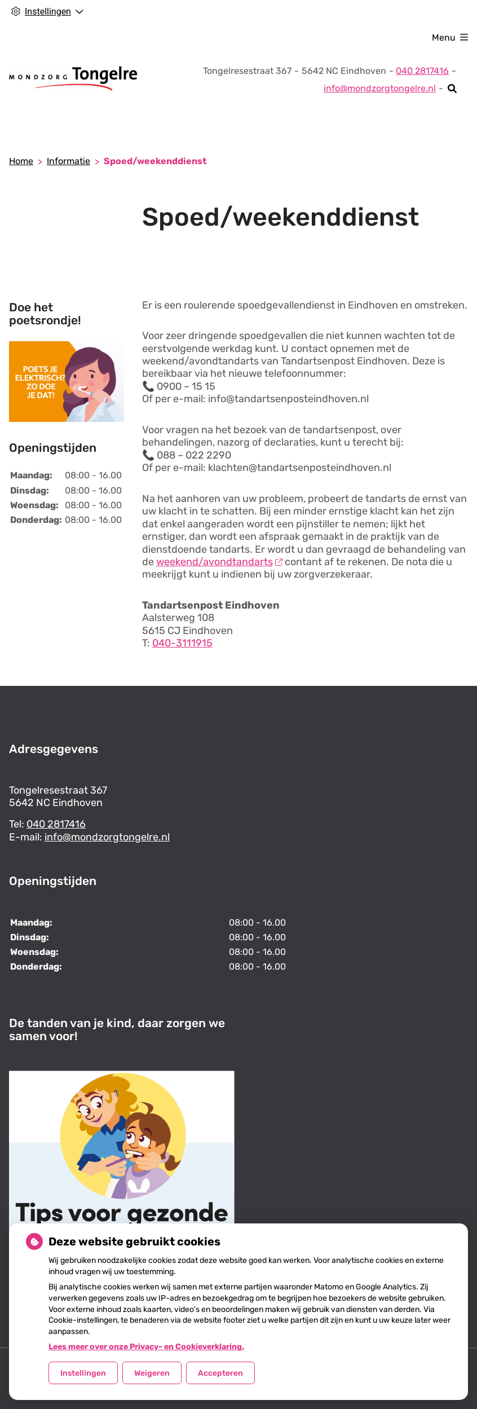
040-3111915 (182, 643)
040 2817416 (56, 824)
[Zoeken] (452, 88)
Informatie (68, 161)
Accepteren (220, 1373)
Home (21, 161)
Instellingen (83, 1373)
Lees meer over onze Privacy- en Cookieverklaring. (146, 1346)
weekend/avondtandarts (219, 562)
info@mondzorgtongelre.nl (380, 88)
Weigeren (152, 1373)
